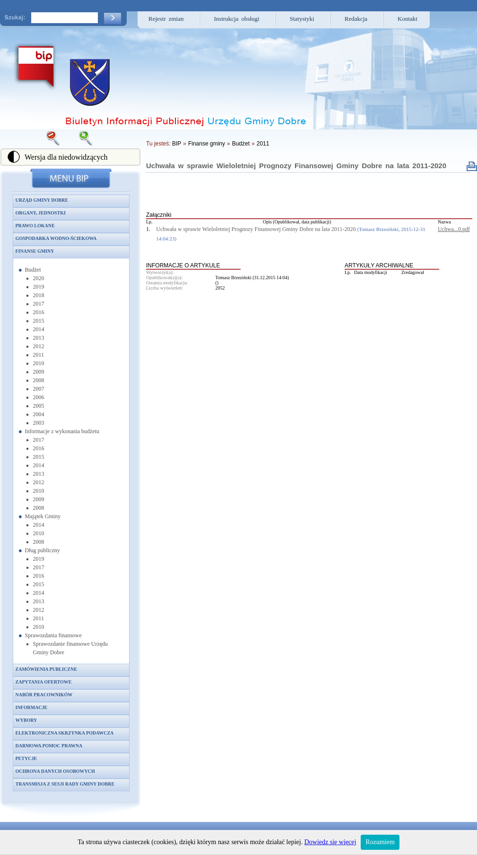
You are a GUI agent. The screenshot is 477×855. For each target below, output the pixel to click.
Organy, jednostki (41, 212)
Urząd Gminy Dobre (42, 200)
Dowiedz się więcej (330, 842)
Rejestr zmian (166, 18)
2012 (38, 346)
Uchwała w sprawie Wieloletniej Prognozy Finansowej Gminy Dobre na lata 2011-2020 (296, 166)
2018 (38, 295)
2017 (38, 303)
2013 (38, 337)
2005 (38, 405)
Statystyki (302, 18)
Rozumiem (379, 842)
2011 (38, 354)
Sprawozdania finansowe (53, 635)
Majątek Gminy (43, 516)
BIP (176, 143)
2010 (38, 363)
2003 (38, 422)
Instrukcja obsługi (237, 18)
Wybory (26, 720)
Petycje (26, 758)
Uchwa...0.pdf (454, 229)
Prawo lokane (35, 225)
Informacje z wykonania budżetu (62, 431)
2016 (38, 312)
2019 (38, 286)
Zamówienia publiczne (46, 669)
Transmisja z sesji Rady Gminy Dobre (65, 784)
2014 (38, 329)
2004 (38, 414)
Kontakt (407, 18)
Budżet (33, 269)
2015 (38, 320)
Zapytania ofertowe (44, 681)
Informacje (32, 707)
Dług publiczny (42, 550)
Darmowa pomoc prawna (49, 745)
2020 (38, 278)
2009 (38, 371)
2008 (38, 380)
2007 (38, 388)
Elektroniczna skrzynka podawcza (65, 732)
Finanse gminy (35, 251)
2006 (38, 397)
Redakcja (356, 18)
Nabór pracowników (44, 694)
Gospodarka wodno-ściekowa (56, 238)
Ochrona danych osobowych (55, 771)
